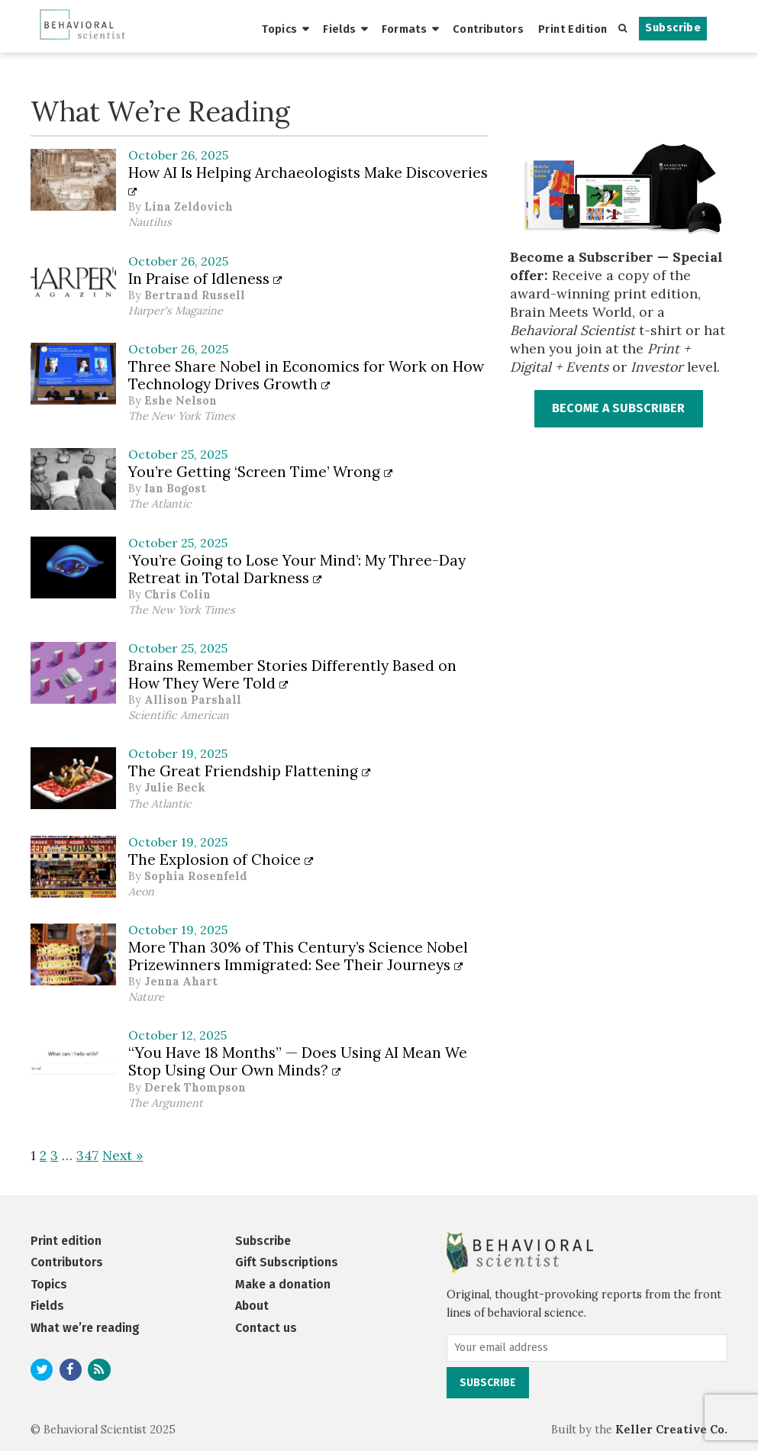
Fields (339, 29)
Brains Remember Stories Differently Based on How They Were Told (292, 674)
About (252, 1305)
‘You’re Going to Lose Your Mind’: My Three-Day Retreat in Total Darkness (297, 569)
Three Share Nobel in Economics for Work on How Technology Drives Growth (306, 375)
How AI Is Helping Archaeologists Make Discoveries (308, 180)
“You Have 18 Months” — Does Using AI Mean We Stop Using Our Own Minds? (297, 1061)
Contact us (266, 1327)
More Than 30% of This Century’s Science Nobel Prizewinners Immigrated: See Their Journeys (298, 956)
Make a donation (283, 1284)
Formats (404, 29)
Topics (280, 29)
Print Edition (573, 29)
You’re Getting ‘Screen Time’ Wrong (260, 472)
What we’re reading (85, 1327)
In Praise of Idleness (205, 278)
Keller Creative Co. (671, 1429)
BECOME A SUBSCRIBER (618, 408)
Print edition (66, 1240)
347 (87, 1155)
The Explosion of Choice (221, 859)
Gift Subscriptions (286, 1262)
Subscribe (673, 27)
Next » (122, 1155)
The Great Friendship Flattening (249, 771)
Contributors (488, 29)
